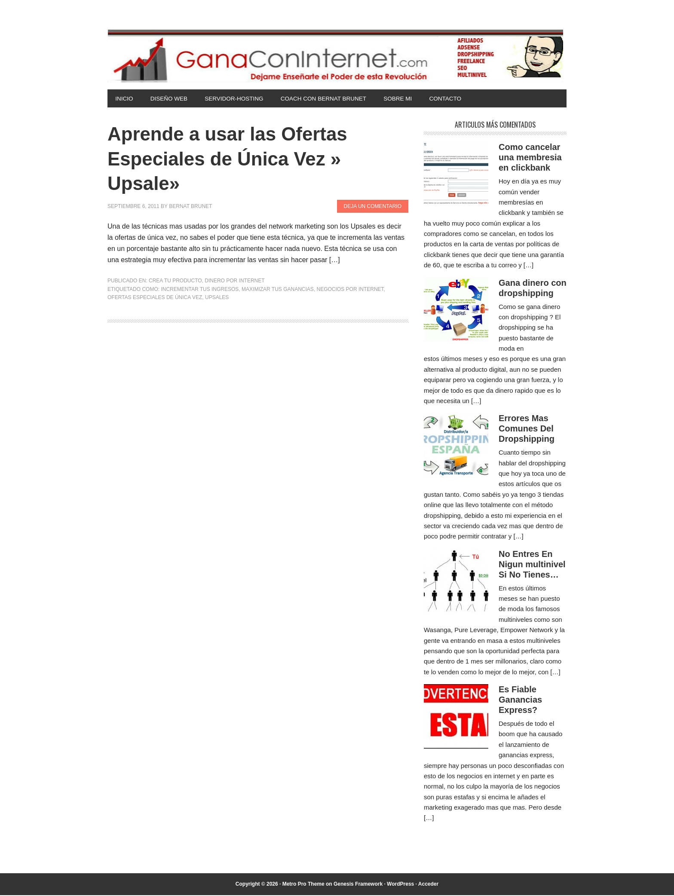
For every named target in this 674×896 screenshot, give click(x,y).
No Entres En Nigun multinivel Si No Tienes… (532, 565)
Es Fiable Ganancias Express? (520, 700)
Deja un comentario (372, 207)
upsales (217, 298)
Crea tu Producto (175, 281)
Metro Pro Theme (303, 885)
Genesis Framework (358, 885)
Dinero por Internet (234, 281)
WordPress (400, 885)
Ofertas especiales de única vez (154, 298)
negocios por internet (350, 290)
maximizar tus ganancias (278, 290)
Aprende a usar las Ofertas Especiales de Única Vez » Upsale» (238, 159)
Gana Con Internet (337, 56)
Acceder (428, 885)
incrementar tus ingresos (200, 290)
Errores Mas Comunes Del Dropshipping (527, 429)
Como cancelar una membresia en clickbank (530, 158)
